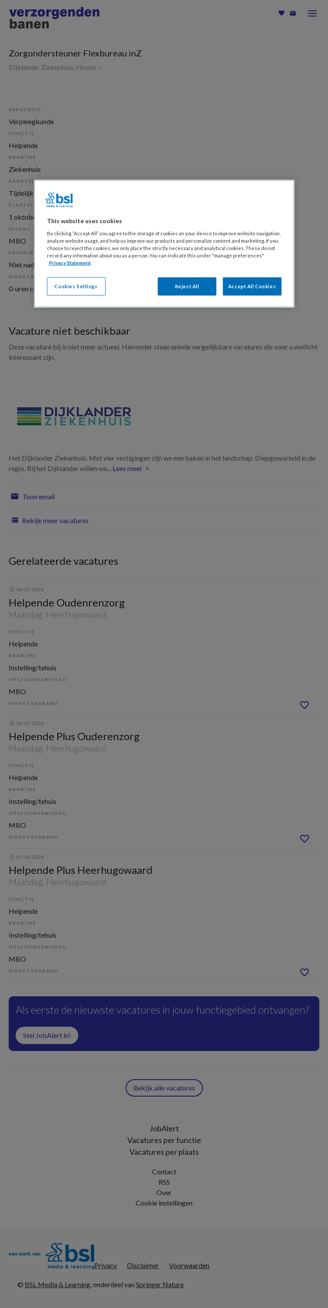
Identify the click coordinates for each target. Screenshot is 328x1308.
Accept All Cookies (252, 286)
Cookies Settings (75, 286)
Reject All (187, 286)
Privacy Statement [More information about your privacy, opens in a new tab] (70, 262)
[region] (164, 244)
